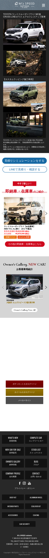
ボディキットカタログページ (24, 384)
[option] (24, 63)
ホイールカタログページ (25, 392)
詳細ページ (10, 237)
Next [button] (44, 62)
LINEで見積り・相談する (25, 169)
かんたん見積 (24, 237)
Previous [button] (5, 62)
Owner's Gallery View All (24, 310)
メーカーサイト (24, 400)
